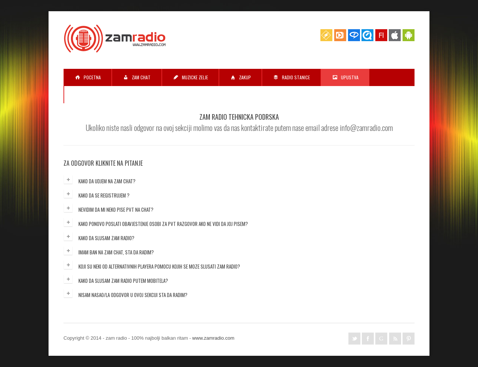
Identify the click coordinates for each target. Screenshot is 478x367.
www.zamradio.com (213, 338)
